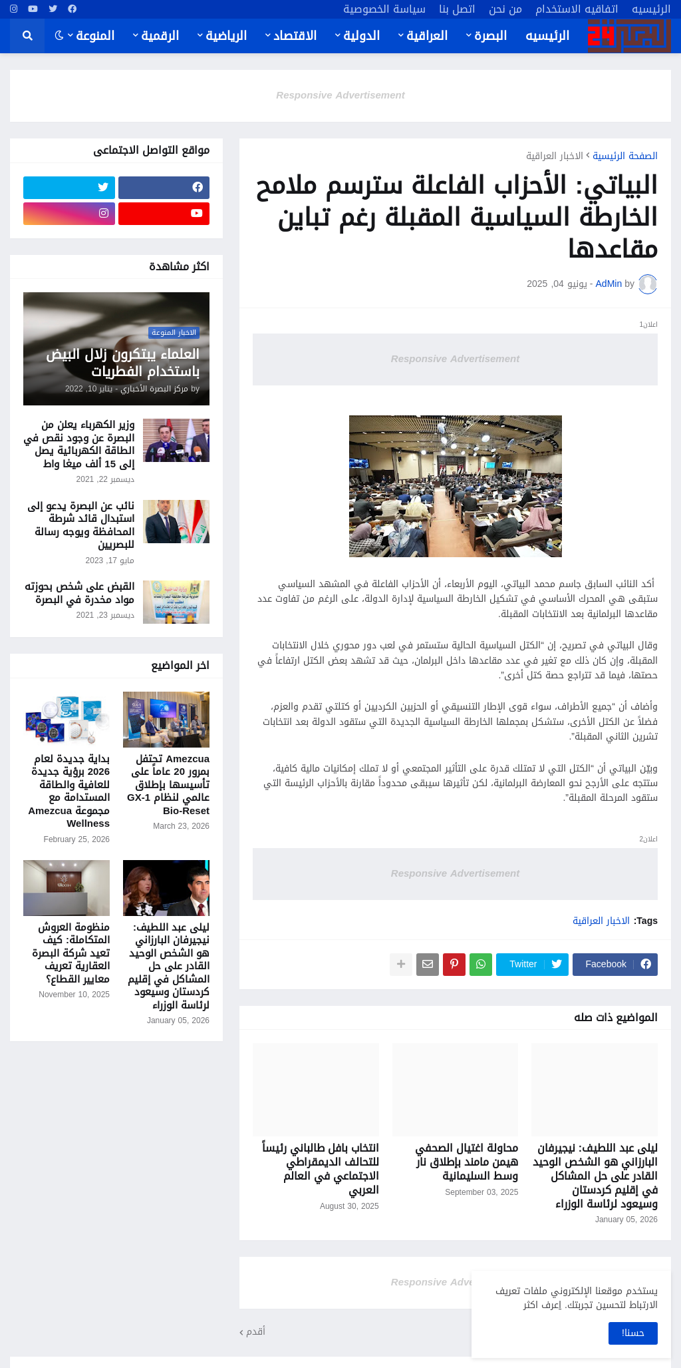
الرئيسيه (651, 9)
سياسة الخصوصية (384, 9)
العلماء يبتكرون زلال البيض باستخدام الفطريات (123, 362)
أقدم (255, 1332)
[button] (59, 36)
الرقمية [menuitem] (160, 36)
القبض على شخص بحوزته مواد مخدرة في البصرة (79, 593)
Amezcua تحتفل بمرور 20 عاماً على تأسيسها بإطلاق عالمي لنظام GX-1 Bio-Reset (168, 785)
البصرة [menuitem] (490, 36)
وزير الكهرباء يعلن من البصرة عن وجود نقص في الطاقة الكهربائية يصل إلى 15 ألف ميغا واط (78, 445)
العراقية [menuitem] (427, 36)
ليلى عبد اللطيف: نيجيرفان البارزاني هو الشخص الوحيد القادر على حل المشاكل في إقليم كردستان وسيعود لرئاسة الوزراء (595, 1176)
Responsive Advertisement (340, 95)
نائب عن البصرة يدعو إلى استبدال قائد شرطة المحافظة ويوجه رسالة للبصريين (80, 526)
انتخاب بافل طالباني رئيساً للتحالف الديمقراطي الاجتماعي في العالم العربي (320, 1169)
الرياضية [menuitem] (226, 36)
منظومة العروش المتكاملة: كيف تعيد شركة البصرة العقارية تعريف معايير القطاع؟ (71, 954)
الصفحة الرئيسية (625, 156)
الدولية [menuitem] (361, 36)
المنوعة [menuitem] (95, 36)
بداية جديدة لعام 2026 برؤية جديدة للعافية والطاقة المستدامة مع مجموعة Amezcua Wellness (69, 792)
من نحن (505, 9)
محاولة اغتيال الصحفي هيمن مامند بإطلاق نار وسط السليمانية (466, 1162)
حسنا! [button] (633, 1333)
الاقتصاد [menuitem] (295, 36)
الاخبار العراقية (554, 156)
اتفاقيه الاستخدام (576, 9)
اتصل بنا (457, 9)
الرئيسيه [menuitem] (547, 36)
